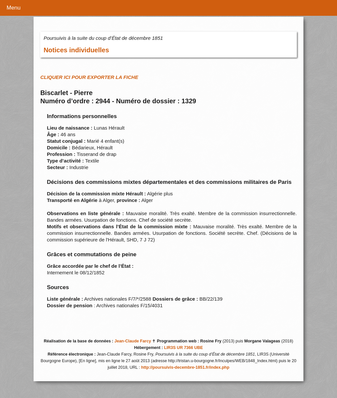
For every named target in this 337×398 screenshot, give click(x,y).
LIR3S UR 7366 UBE (183, 347)
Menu (14, 8)
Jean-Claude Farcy (133, 341)
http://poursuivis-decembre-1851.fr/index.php (185, 367)
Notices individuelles (76, 50)
